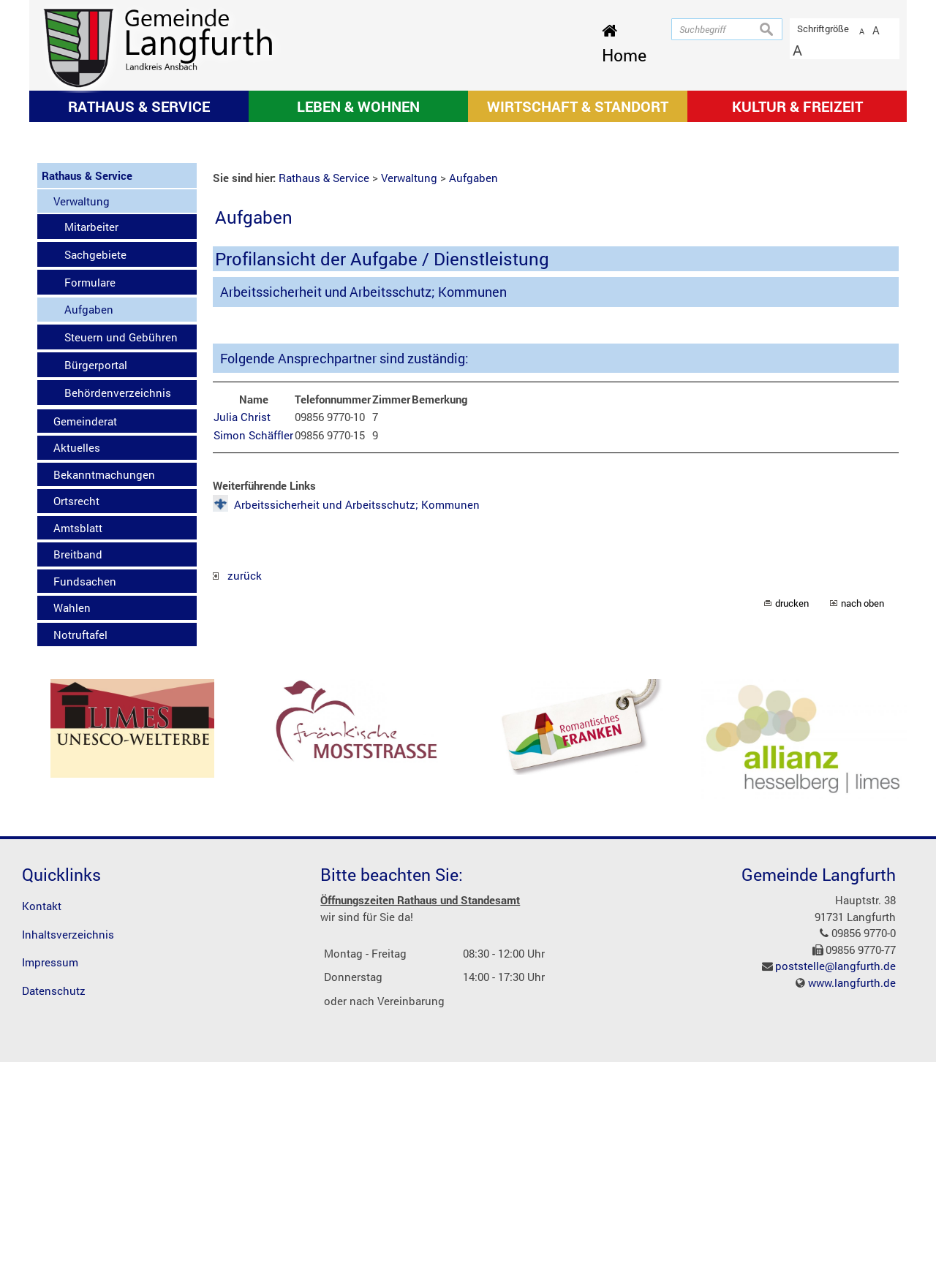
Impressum (50, 1169)
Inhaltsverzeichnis (68, 1141)
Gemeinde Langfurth (818, 1081)
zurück (237, 782)
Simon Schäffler (253, 641)
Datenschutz (54, 1197)
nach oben (862, 811)
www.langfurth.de (852, 1189)
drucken (792, 811)
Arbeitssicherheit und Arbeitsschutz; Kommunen (357, 711)
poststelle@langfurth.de (835, 1173)
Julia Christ (242, 624)
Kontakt (41, 1113)
